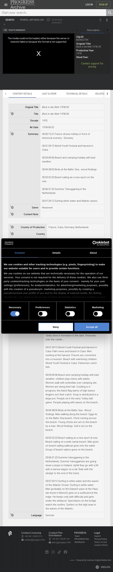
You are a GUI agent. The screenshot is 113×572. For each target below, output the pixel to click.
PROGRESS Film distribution (82, 540)
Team (77, 536)
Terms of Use (100, 542)
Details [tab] (56, 252)
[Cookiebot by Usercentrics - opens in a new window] (95, 243)
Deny (56, 327)
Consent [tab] (20, 252)
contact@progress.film (33, 540)
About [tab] (93, 252)
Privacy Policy (100, 539)
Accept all (92, 327)
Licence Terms (101, 545)
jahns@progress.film (60, 542)
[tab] (93, 30)
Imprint (97, 536)
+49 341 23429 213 (31, 536)
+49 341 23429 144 (59, 539)
